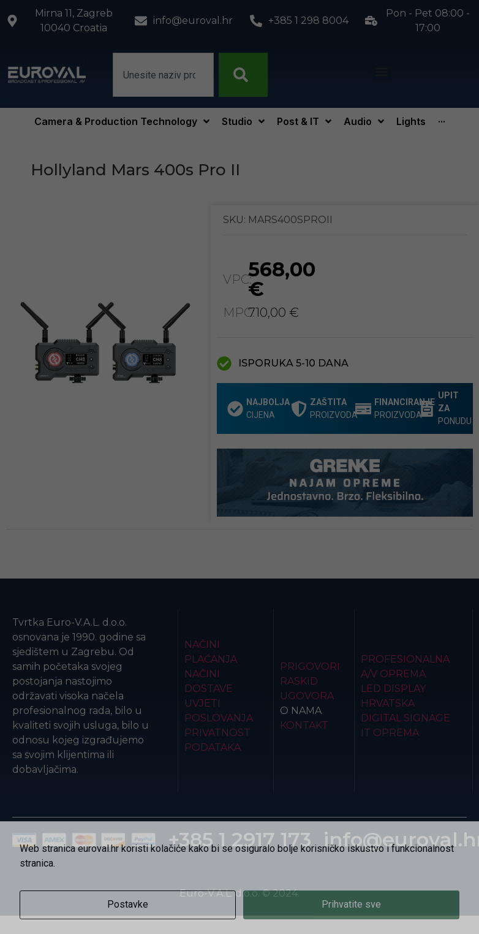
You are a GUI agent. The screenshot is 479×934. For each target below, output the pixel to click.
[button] (381, 72)
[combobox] (163, 75)
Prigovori (310, 666)
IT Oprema (390, 732)
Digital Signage (405, 718)
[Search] (243, 75)
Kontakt (304, 725)
